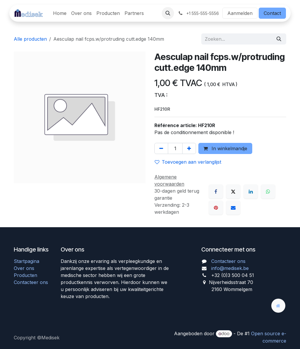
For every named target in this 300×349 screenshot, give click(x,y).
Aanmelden (240, 13)
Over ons (24, 268)
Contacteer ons (31, 282)
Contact (272, 13)
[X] (233, 191)
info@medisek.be (230, 268)
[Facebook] (216, 191)
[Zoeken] (279, 39)
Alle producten (30, 39)
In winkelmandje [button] (225, 148)
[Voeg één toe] (189, 148)
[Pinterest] (216, 208)
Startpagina (26, 261)
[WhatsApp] (268, 191)
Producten (25, 275)
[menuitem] (60, 13)
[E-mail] (233, 208)
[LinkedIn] (251, 191)
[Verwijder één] (161, 148)
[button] (168, 13)
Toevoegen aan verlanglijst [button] (188, 162)
